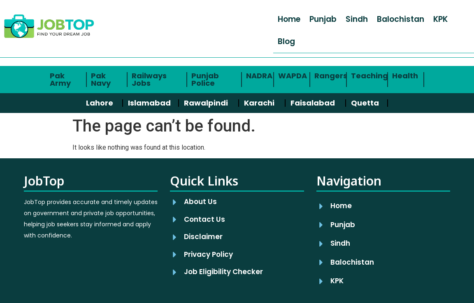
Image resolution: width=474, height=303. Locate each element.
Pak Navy (101, 79)
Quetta (365, 103)
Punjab (323, 19)
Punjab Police (205, 79)
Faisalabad (312, 103)
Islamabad (149, 103)
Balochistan (400, 19)
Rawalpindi (206, 103)
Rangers (330, 75)
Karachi (259, 103)
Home (289, 19)
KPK (440, 19)
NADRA (259, 75)
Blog (286, 41)
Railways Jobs (149, 79)
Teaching (369, 75)
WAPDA (292, 75)
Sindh (357, 19)
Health (405, 75)
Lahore (99, 103)
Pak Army (60, 79)
